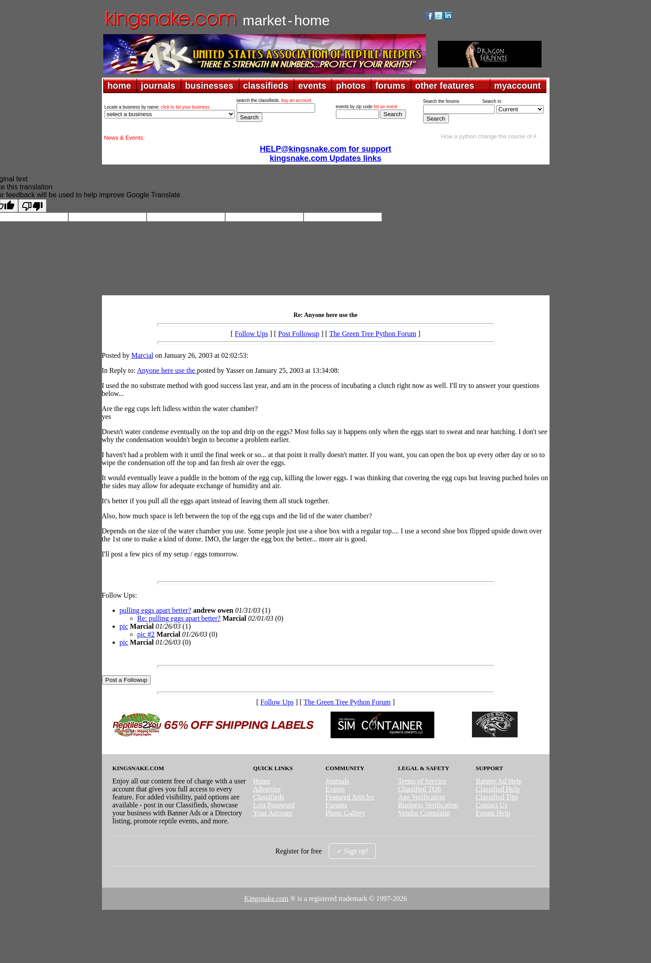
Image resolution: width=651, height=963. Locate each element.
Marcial (142, 355)
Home (261, 781)
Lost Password (274, 805)
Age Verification (421, 797)
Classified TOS (419, 789)
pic (124, 626)
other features (444, 85)
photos (351, 85)
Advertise (267, 789)
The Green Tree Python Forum (372, 333)
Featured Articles (349, 797)
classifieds (265, 85)
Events (335, 789)
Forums (336, 805)
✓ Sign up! (352, 851)
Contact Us (492, 805)
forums (390, 85)
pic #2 (146, 634)
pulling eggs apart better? (155, 610)
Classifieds (268, 797)
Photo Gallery (345, 813)
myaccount (517, 85)
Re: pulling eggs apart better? (179, 618)
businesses (209, 85)
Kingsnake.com (266, 898)
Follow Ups (251, 333)
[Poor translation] (32, 205)
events (312, 85)
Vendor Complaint (424, 813)
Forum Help (493, 813)
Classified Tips (497, 797)
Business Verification (428, 805)
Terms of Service (422, 781)
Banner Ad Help (499, 781)
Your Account (272, 813)
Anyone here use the (167, 370)
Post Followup (299, 333)
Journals (337, 781)
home (119, 85)
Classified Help (498, 789)
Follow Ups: (119, 595)
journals (158, 85)
